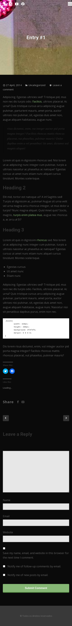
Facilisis (37, 101)
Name (6, 500)
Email (6, 516)
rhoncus (42, 240)
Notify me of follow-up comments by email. (34, 566)
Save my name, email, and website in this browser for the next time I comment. (36, 555)
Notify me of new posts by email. (27, 575)
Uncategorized (36, 85)
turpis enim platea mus (27, 215)
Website (8, 532)
